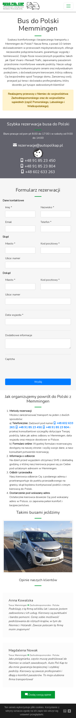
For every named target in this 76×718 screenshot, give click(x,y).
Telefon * (46, 222)
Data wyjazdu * (14, 315)
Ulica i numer (12, 258)
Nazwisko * (47, 207)
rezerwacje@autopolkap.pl (38, 145)
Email (8, 222)
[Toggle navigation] (68, 6)
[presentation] (31, 369)
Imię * (8, 207)
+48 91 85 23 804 (38, 166)
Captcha (10, 359)
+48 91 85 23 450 (38, 160)
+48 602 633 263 (38, 171)
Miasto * (10, 243)
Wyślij (38, 382)
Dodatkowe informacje (18, 335)
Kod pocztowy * (50, 243)
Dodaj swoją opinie (38, 695)
